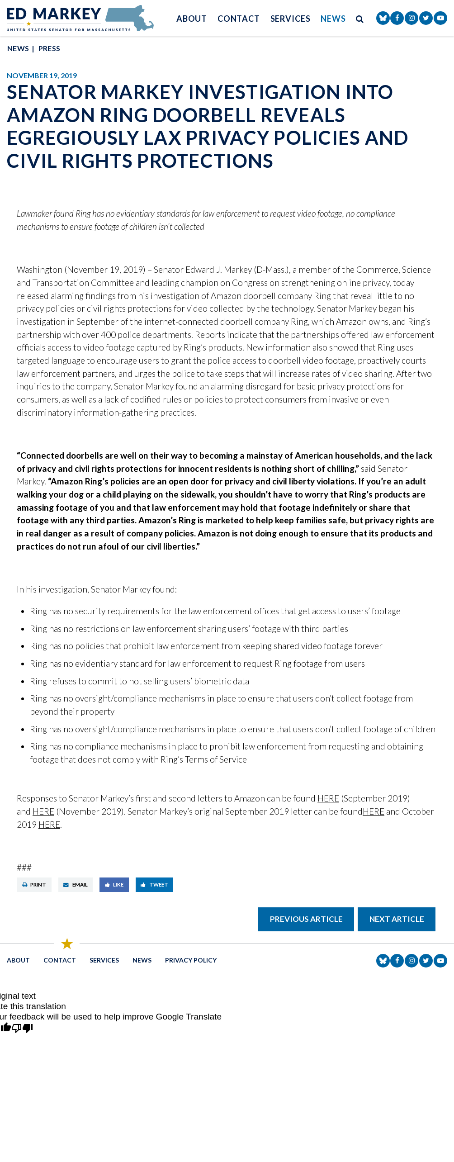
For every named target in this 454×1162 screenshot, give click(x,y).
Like (114, 884)
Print (34, 884)
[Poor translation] (22, 1029)
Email (75, 884)
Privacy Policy (191, 960)
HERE (328, 798)
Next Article (396, 919)
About (192, 19)
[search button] (360, 18)
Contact (239, 19)
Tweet (154, 884)
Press (49, 48)
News (333, 19)
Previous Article (306, 919)
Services (290, 19)
